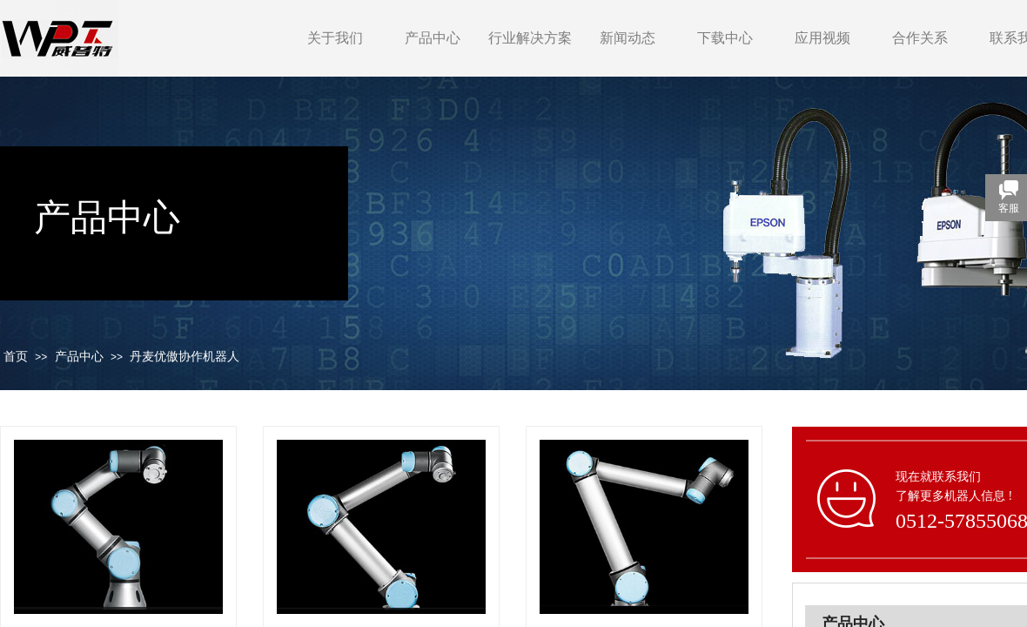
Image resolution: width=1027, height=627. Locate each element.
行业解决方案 (530, 37)
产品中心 (432, 37)
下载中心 (725, 37)
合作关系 (920, 37)
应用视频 (822, 37)
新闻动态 (627, 37)
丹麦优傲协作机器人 (184, 356)
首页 (15, 356)
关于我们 (335, 37)
